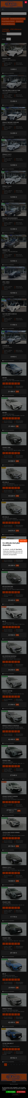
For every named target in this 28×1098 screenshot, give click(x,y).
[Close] (26, 2)
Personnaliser (15, 1094)
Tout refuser (21, 1091)
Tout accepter (11, 1091)
